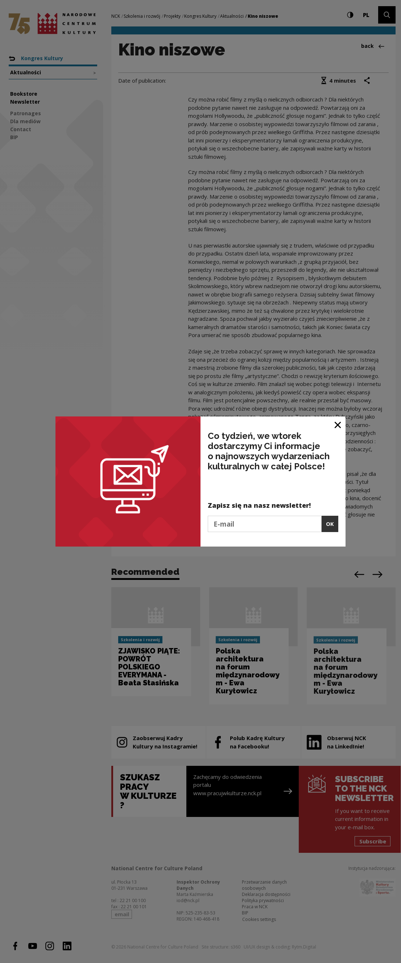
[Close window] (338, 424)
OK (330, 523)
